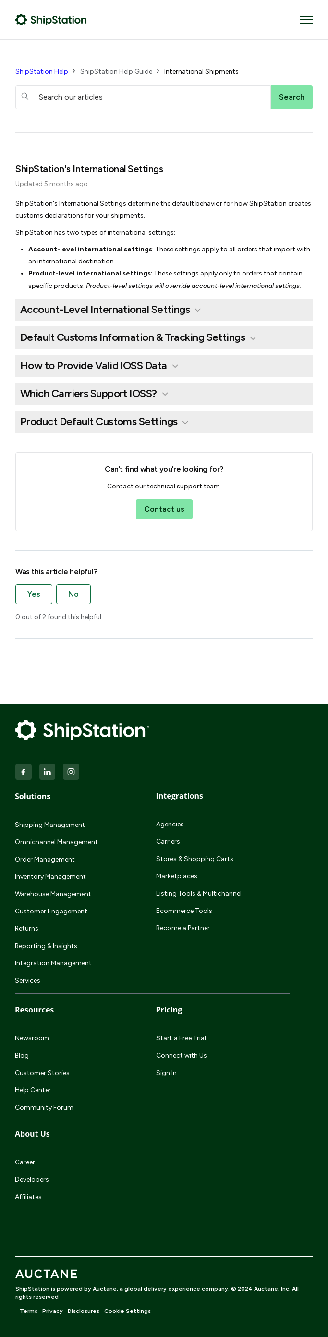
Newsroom (32, 1038)
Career (25, 1162)
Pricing (169, 1009)
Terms (28, 1311)
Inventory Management (50, 877)
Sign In (166, 1073)
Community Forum (44, 1107)
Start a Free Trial (181, 1038)
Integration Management (53, 963)
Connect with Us (181, 1055)
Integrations (179, 795)
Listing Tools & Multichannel (199, 893)
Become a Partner (183, 928)
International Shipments (201, 71)
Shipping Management (50, 825)
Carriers (168, 841)
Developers (32, 1179)
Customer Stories (42, 1073)
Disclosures (83, 1311)
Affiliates (28, 1197)
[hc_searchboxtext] (143, 97)
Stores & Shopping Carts (194, 859)
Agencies (170, 824)
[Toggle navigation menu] (306, 20)
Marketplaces (176, 876)
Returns (26, 929)
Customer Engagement (51, 911)
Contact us (164, 508)
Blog (22, 1055)
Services (27, 980)
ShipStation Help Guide (116, 71)
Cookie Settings (127, 1311)
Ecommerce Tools (184, 911)
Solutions (32, 796)
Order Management (45, 859)
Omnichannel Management (56, 842)
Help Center (33, 1090)
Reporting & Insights (46, 946)
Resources (34, 1009)
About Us (32, 1133)
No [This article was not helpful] (73, 594)
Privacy (52, 1311)
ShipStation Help (41, 71)
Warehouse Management (53, 894)
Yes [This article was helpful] (33, 594)
